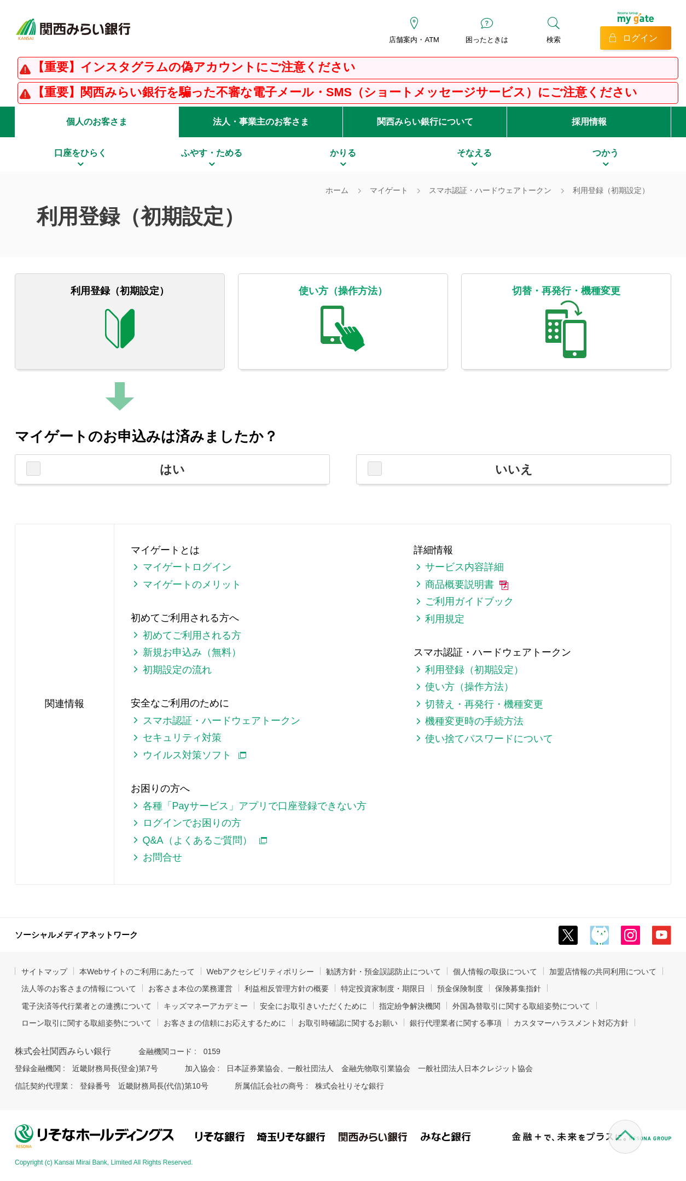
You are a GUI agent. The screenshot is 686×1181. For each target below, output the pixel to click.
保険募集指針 (518, 988)
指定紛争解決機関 (409, 1006)
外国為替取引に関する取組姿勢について (521, 1006)
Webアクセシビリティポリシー (261, 971)
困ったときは (487, 40)
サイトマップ (44, 971)
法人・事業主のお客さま (261, 121)
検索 (554, 40)
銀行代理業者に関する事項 (456, 1023)
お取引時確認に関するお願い (348, 1023)
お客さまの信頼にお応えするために (225, 1023)
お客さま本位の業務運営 (190, 988)
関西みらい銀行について (425, 121)
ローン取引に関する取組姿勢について (86, 1023)
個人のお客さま (96, 121)
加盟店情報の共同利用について (602, 971)
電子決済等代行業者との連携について (86, 1006)
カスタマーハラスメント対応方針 (571, 1023)
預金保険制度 (460, 988)
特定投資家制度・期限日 (383, 988)
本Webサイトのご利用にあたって (137, 971)
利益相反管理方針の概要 (287, 988)
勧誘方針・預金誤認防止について (383, 971)
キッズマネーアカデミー (206, 1006)
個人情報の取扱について (495, 971)
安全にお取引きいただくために (313, 1006)
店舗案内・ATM (414, 40)
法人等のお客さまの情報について (78, 988)
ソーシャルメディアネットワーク (76, 934)
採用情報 (589, 121)
